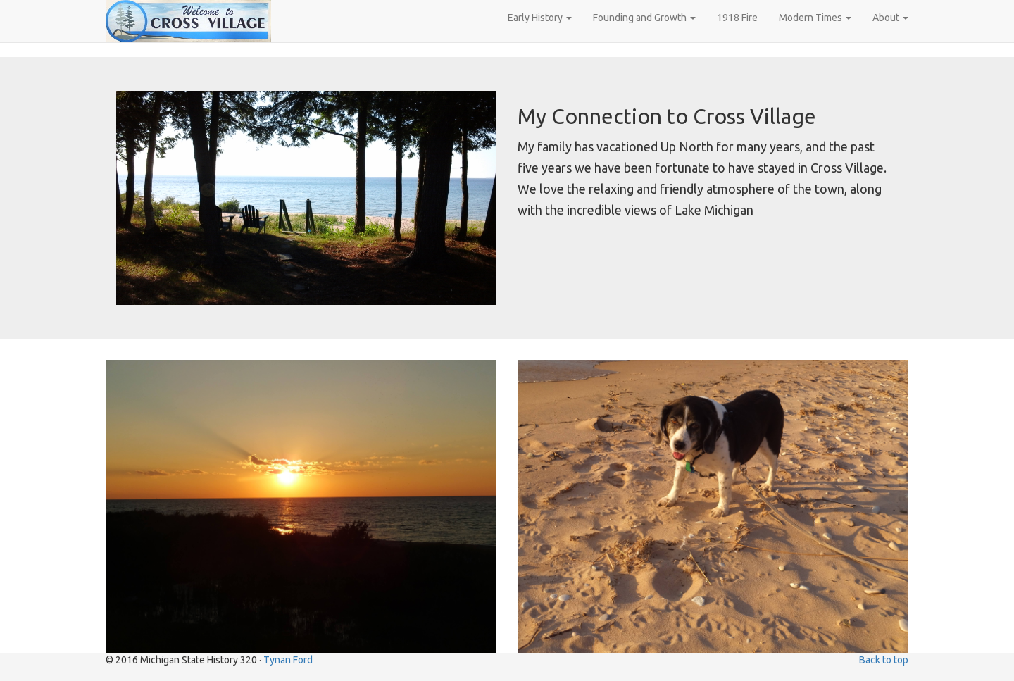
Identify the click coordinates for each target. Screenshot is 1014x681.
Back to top (883, 660)
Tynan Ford (288, 660)
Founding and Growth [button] (644, 17)
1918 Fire (737, 17)
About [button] (890, 17)
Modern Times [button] (815, 17)
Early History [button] (540, 17)
